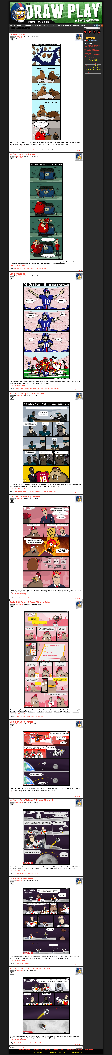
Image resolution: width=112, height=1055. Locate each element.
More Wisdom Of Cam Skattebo (92, 48)
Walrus (50, 149)
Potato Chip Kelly (41, 491)
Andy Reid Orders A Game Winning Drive (30, 602)
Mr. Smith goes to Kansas (22, 154)
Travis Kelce (37, 795)
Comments (79, 150)
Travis (25, 963)
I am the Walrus (17, 34)
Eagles (20, 491)
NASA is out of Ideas (28, 795)
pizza (29, 597)
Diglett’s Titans (88, 53)
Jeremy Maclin (26, 491)
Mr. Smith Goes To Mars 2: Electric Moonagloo (32, 800)
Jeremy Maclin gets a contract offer (27, 393)
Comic (12, 25)
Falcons (28, 716)
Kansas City (31, 149)
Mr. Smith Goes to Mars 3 (22, 878)
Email (99, 25)
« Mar (88, 72)
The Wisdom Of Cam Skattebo (92, 54)
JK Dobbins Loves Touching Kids (92, 49)
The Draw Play (56, 12)
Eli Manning (27, 388)
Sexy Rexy (45, 149)
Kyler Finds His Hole (89, 56)
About (19, 25)
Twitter (97, 25)
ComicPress (62, 1052)
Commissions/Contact (32, 25)
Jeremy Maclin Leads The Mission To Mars (31, 968)
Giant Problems (17, 274)
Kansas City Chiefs (35, 716)
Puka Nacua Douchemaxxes (91, 50)
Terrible (54, 388)
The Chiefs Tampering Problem (25, 496)
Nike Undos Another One (90, 46)
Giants (32, 388)
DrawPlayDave (19, 36)
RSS (101, 25)
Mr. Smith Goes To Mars (21, 721)
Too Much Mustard (77, 25)
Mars (21, 795)
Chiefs (21, 149)
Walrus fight (56, 149)
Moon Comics (23, 873)
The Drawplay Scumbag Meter (92, 45)
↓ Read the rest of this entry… (19, 146)
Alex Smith (16, 268)
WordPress (53, 1052)
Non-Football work (61, 25)
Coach (25, 149)
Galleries (47, 25)
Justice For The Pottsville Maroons (93, 52)
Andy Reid (16, 149)
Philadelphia (33, 491)
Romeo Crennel (38, 149)
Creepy (16, 491)
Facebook (94, 25)
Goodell (26, 597)
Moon (21, 963)
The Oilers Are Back (89, 57)
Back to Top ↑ (79, 1052)
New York (43, 388)
